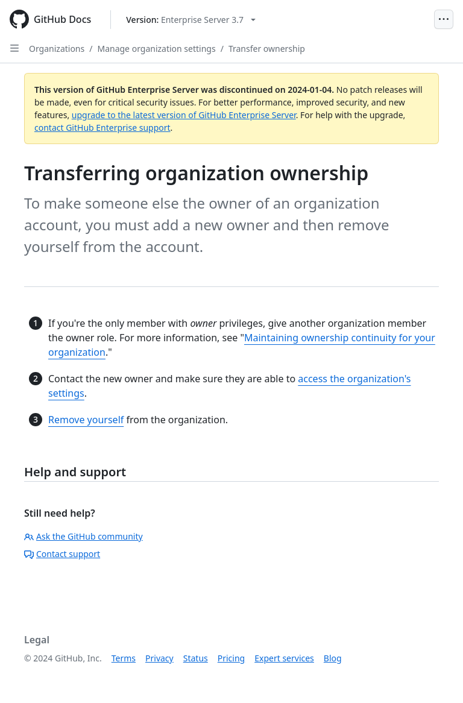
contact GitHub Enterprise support (102, 127)
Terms (124, 658)
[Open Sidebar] (14, 48)
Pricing (231, 658)
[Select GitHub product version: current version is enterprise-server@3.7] (191, 19)
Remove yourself (86, 419)
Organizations (56, 48)
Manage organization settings (156, 48)
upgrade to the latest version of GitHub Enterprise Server (184, 115)
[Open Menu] (443, 19)
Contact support (62, 554)
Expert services (284, 658)
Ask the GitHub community (83, 536)
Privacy (159, 658)
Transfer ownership (266, 48)
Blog (333, 658)
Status (195, 658)
